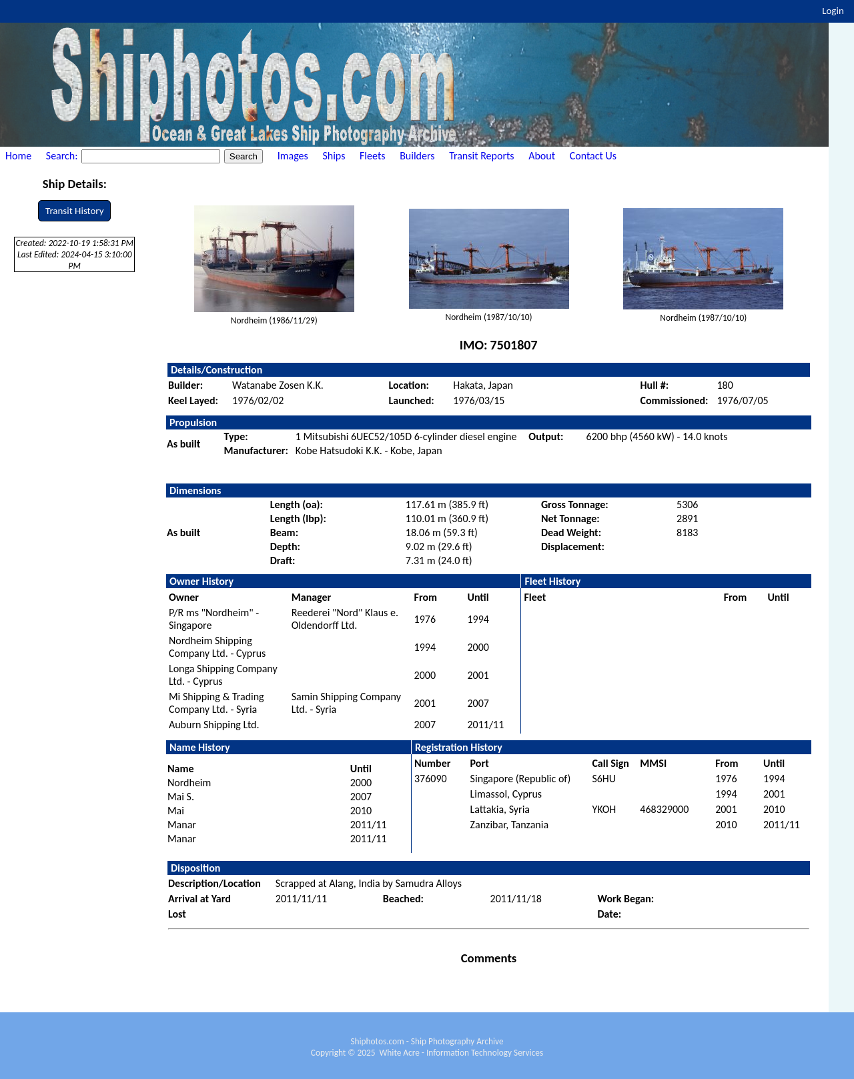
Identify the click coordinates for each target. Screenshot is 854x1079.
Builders (417, 155)
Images (293, 155)
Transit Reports (481, 155)
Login (833, 11)
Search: (63, 155)
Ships (333, 155)
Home (18, 155)
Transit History (74, 211)
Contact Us (593, 155)
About (541, 155)
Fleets (372, 155)
